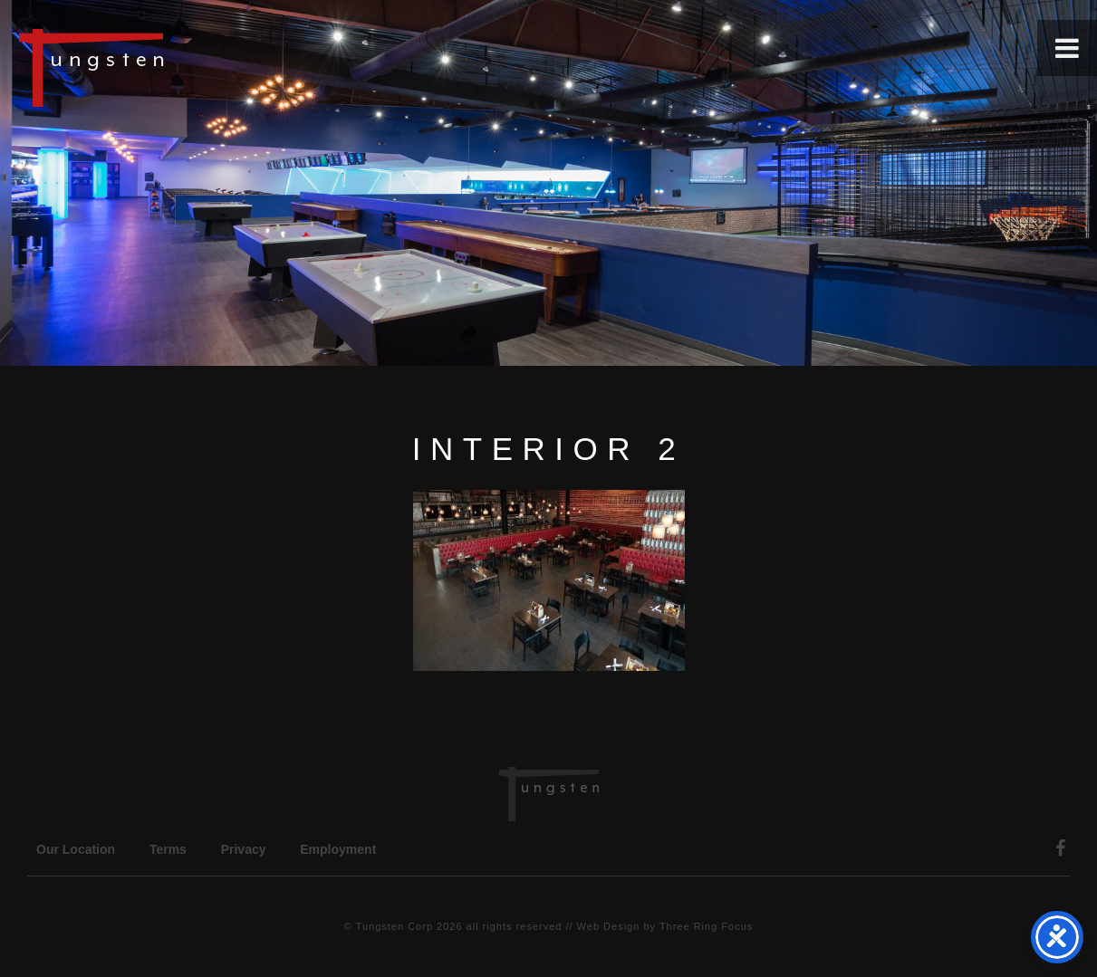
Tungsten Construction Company (154, 67)
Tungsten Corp (394, 926)
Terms (168, 849)
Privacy (243, 849)
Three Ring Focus (706, 926)
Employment (338, 849)
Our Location (75, 849)
